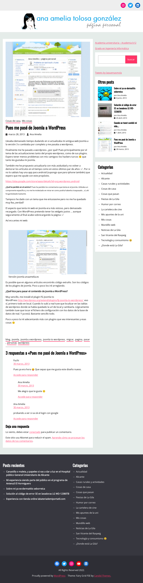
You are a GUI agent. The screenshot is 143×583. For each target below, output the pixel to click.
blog (8, 339)
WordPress (59, 575)
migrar (70, 339)
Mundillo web (108, 224)
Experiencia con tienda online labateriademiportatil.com (35, 498)
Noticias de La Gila (111, 230)
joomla (15, 339)
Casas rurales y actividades (115, 183)
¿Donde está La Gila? (112, 245)
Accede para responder (25, 374)
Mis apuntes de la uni (112, 214)
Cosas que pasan (110, 193)
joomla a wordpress (31, 339)
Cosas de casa (13, 120)
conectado (34, 432)
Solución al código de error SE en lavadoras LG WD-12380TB (125, 108)
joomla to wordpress (54, 339)
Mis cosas (27, 120)
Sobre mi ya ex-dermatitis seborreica (124, 90)
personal (11, 342)
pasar (87, 339)
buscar (131, 59)
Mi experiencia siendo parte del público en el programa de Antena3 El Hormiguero (36, 482)
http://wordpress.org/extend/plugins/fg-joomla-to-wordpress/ (51, 300)
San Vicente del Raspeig (113, 235)
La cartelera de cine (111, 209)
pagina (78, 339)
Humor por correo (111, 204)
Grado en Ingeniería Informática (112, 48)
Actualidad (106, 173)
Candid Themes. (102, 575)
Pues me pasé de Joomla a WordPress (125, 141)
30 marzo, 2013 (21, 363)
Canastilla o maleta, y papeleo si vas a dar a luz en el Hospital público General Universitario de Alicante (38, 473)
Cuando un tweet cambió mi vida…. (125, 124)
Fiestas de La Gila (110, 199)
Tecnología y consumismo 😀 (116, 240)
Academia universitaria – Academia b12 (115, 42)
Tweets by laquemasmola (108, 72)
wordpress (23, 342)
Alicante (105, 178)
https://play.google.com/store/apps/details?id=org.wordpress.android (42, 181)
